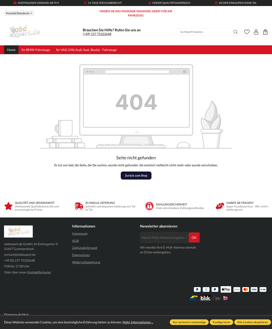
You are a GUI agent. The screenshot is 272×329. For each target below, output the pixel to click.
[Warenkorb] (265, 32)
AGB (75, 241)
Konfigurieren (221, 322)
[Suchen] (235, 32)
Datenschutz (81, 255)
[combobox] (205, 32)
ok (194, 237)
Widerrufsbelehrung (86, 262)
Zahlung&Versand (84, 248)
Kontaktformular (39, 272)
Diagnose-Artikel (16, 314)
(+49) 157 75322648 (97, 34)
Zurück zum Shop (136, 175)
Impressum (80, 233)
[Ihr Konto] (256, 32)
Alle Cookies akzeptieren (252, 322)
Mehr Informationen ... (138, 322)
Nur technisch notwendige (189, 322)
